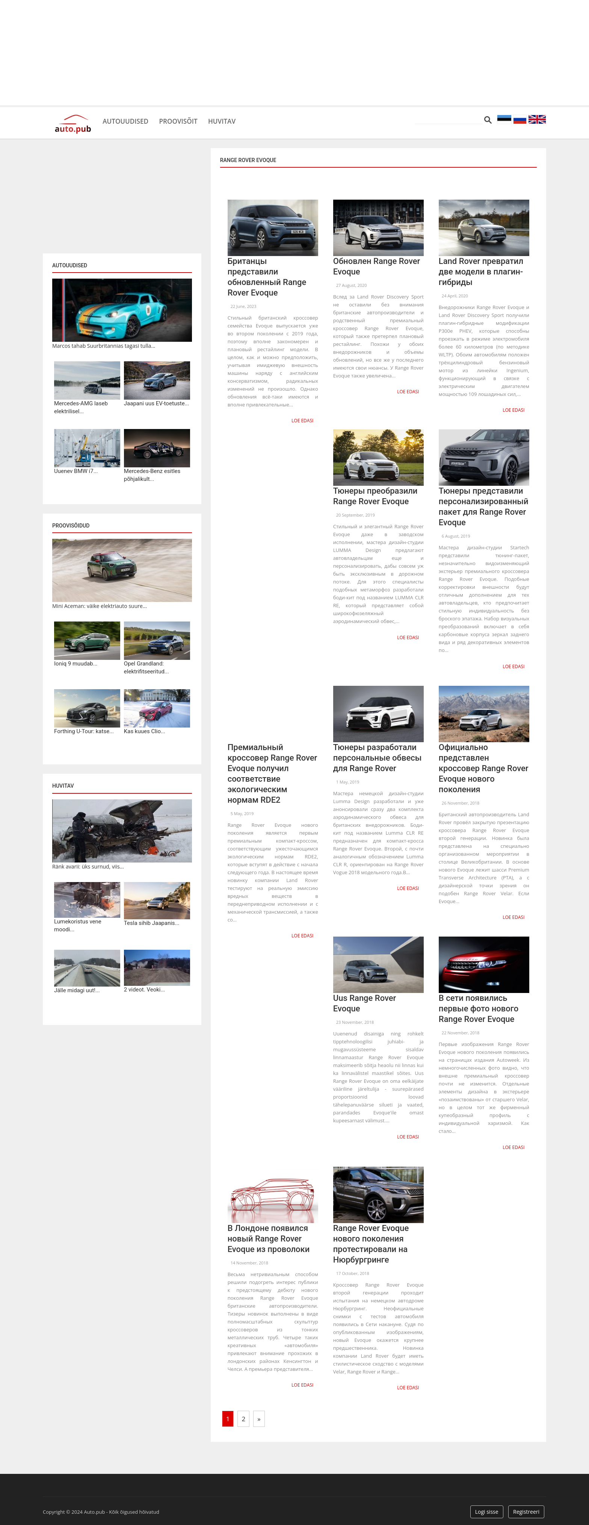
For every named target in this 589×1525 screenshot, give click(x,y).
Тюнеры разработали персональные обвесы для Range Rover (377, 756)
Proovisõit (190, 120)
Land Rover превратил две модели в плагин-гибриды (481, 271)
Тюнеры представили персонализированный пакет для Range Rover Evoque (484, 505)
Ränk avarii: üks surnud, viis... (88, 866)
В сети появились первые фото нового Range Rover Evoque (478, 1006)
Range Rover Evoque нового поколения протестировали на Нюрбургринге (371, 1240)
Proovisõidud (70, 526)
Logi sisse (486, 1507)
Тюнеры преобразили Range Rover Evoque (375, 495)
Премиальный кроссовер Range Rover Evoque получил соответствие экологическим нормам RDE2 (272, 772)
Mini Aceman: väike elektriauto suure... (99, 605)
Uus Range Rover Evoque (364, 1001)
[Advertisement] (294, 52)
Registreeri (526, 1507)
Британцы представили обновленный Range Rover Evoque (267, 276)
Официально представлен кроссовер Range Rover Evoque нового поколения (484, 766)
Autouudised (129, 120)
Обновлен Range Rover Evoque (376, 266)
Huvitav (240, 120)
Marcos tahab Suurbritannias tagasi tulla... (103, 345)
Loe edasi (303, 420)
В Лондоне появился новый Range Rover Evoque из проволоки (269, 1235)
